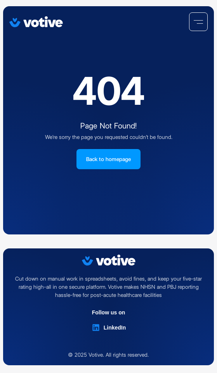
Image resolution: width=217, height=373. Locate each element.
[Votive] (36, 21)
